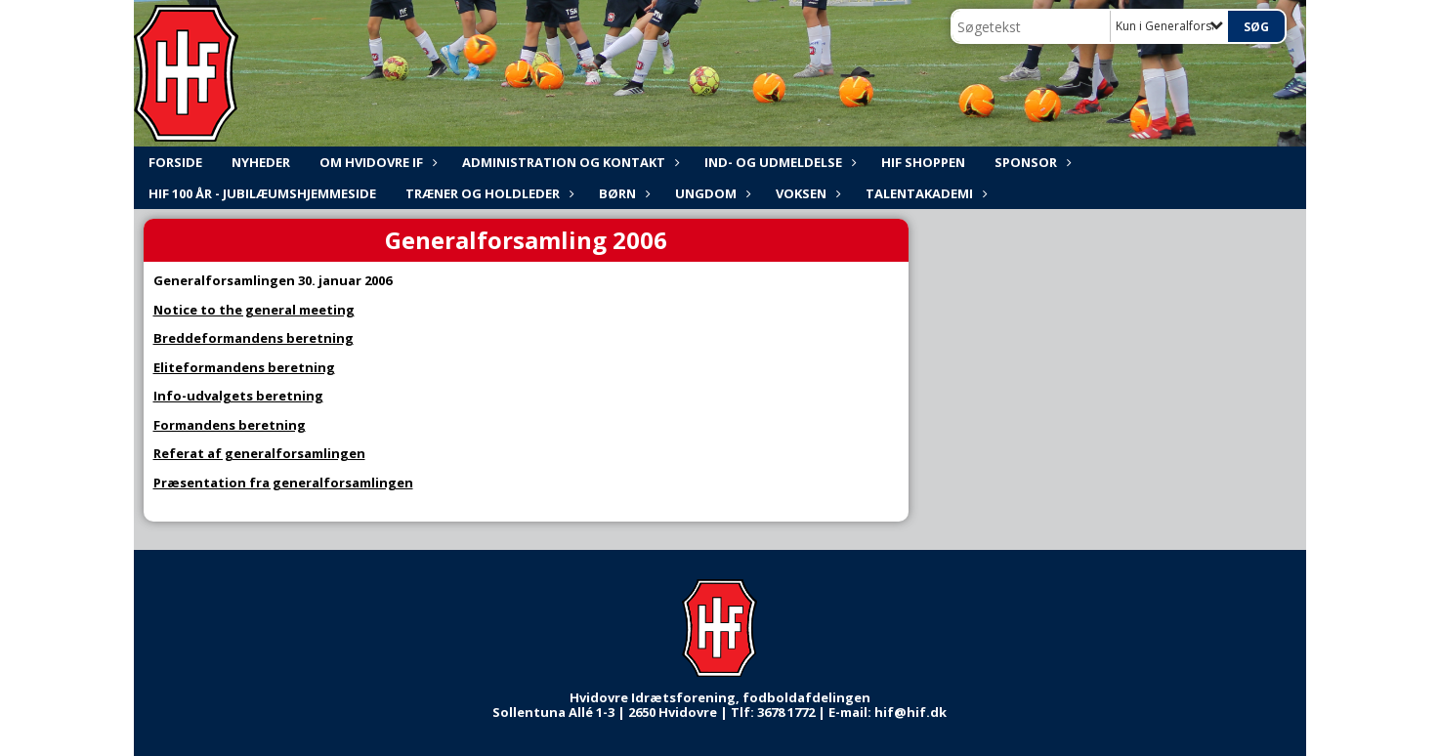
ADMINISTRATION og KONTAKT (568, 162)
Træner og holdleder (487, 193)
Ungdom (710, 193)
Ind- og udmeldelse (778, 162)
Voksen (806, 193)
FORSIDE (175, 162)
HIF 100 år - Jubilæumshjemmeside (262, 193)
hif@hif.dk (910, 712)
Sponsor (1031, 162)
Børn (622, 193)
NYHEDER (261, 162)
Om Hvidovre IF (376, 162)
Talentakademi (924, 193)
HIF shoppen (923, 162)
